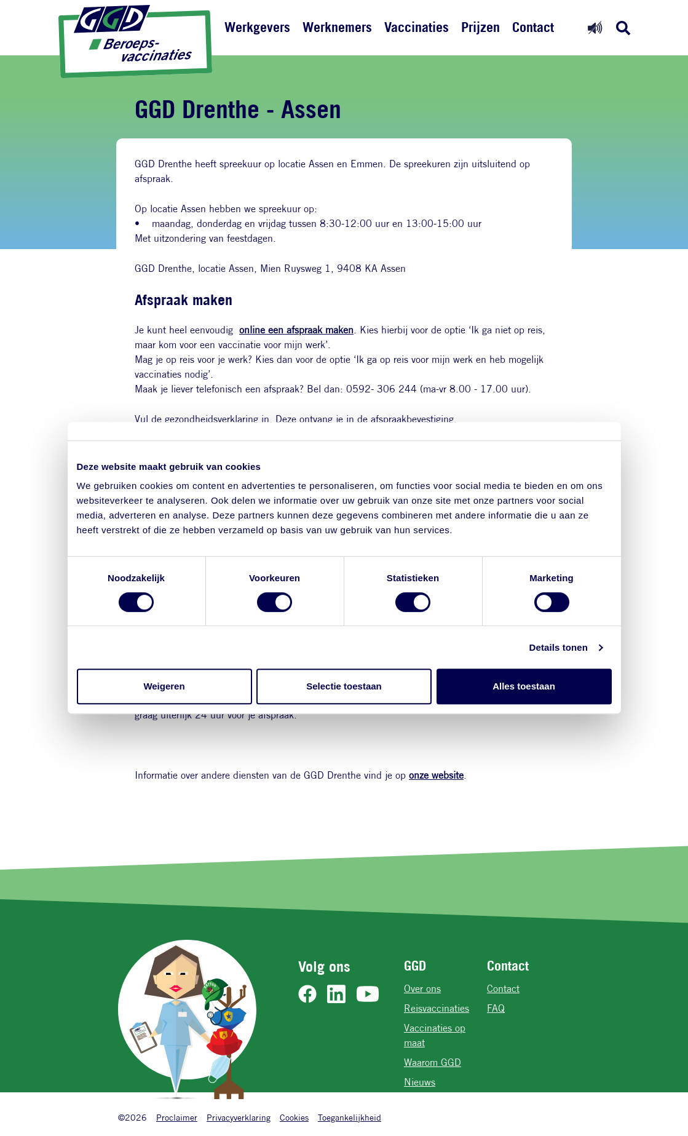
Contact (533, 27)
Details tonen (558, 647)
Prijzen (480, 27)
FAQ (496, 1008)
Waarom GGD (432, 1062)
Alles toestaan (523, 686)
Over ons (422, 989)
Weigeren (163, 686)
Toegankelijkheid (349, 1117)
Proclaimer (176, 1117)
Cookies (294, 1117)
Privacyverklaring (239, 1117)
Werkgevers (257, 27)
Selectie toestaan (344, 686)
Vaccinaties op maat (434, 1035)
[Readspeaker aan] (595, 27)
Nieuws (419, 1082)
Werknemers (337, 27)
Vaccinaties (416, 27)
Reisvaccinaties (436, 1008)
